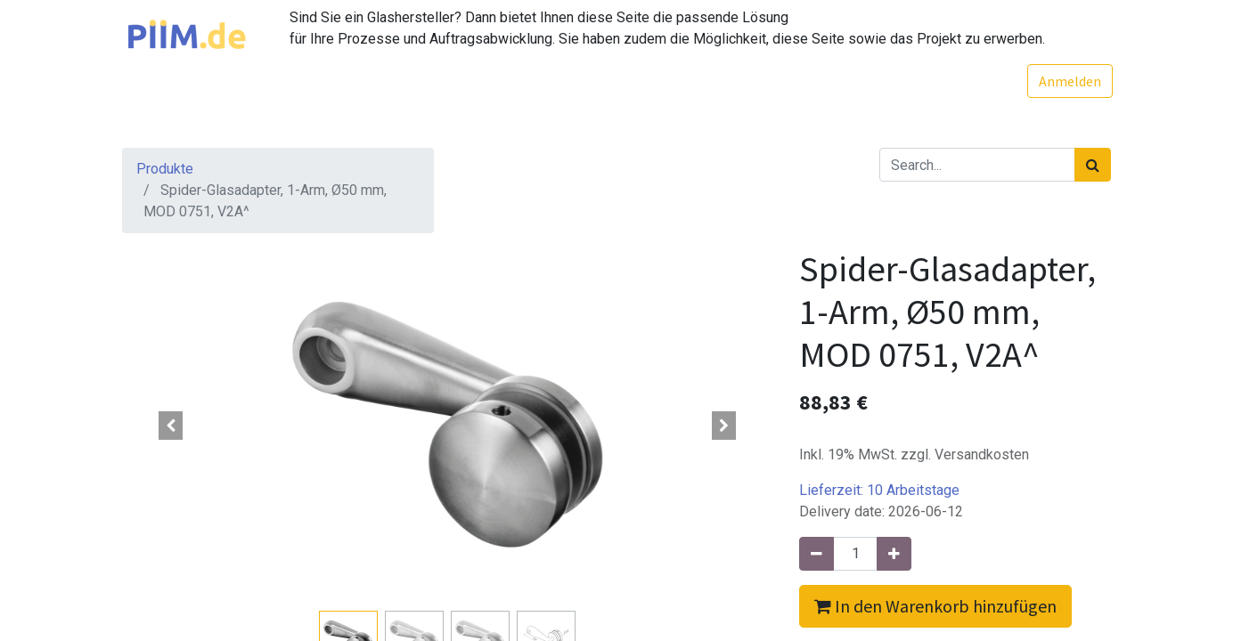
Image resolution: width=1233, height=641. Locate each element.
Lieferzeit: (879, 490)
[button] (171, 425)
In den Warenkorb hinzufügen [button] (935, 606)
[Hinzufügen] (894, 554)
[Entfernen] (816, 554)
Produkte (164, 168)
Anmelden (1068, 81)
